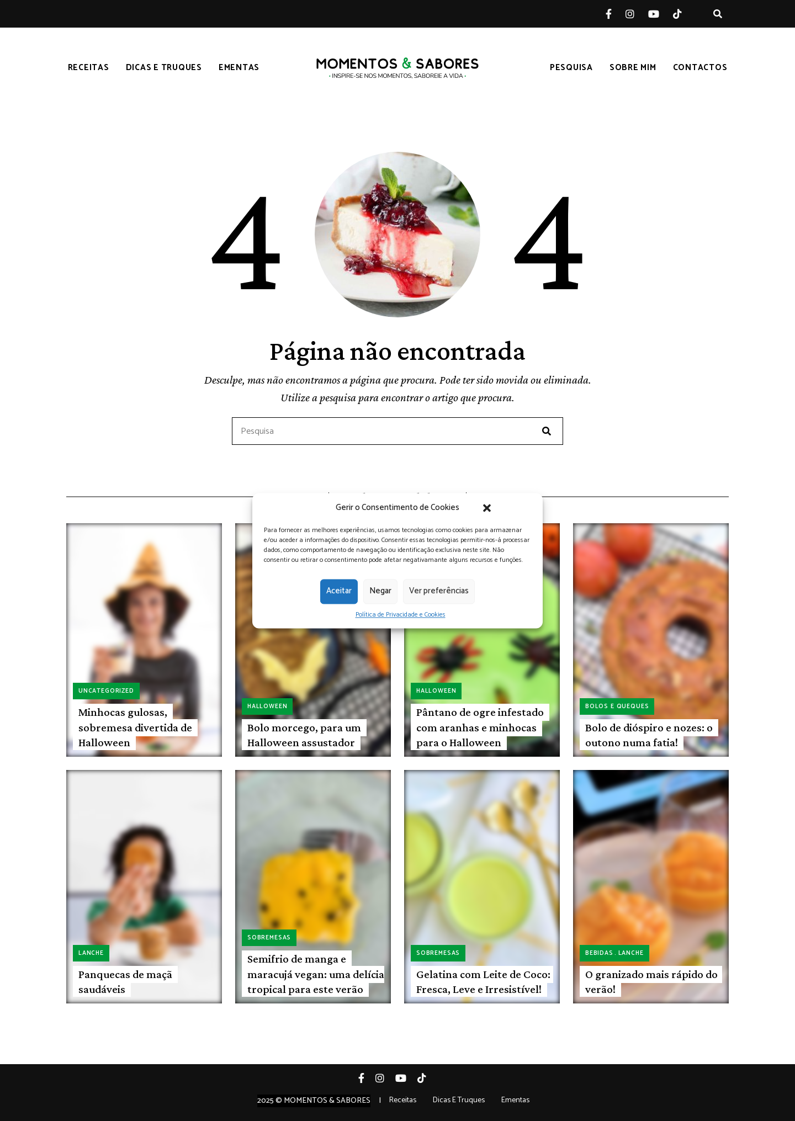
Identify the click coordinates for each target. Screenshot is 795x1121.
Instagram (637, 14)
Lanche (91, 953)
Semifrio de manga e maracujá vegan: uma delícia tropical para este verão (315, 974)
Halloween (267, 706)
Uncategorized (106, 691)
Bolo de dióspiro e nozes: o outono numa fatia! (649, 735)
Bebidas (599, 953)
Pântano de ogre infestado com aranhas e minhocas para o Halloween (480, 727)
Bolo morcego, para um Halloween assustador (304, 735)
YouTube (660, 14)
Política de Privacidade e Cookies (401, 614)
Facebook (616, 14)
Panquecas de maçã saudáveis (125, 982)
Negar (380, 591)
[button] (486, 507)
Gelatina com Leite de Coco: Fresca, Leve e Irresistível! (483, 982)
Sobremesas (269, 938)
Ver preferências (439, 591)
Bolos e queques (617, 706)
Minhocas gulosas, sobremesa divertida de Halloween (135, 727)
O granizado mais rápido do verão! (651, 982)
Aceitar (339, 591)
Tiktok (684, 14)
